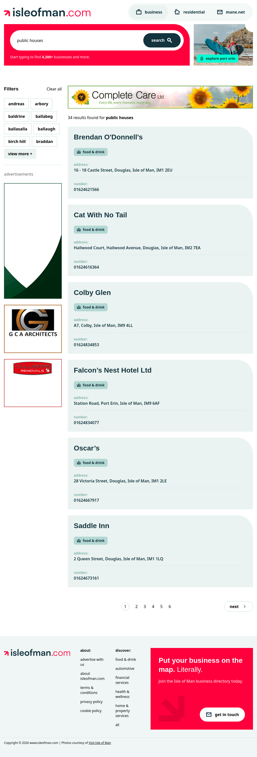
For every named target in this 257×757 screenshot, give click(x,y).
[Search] (162, 40)
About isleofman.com (92, 676)
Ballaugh (46, 129)
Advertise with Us (91, 662)
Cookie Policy (90, 710)
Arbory (41, 104)
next (239, 606)
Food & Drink (125, 659)
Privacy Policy (91, 701)
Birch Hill (17, 141)
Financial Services (122, 680)
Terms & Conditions (89, 690)
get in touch (222, 715)
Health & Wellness (122, 694)
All (117, 724)
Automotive (124, 668)
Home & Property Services (122, 710)
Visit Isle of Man (100, 743)
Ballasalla (17, 129)
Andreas (16, 104)
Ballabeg (44, 116)
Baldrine (16, 116)
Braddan (44, 141)
